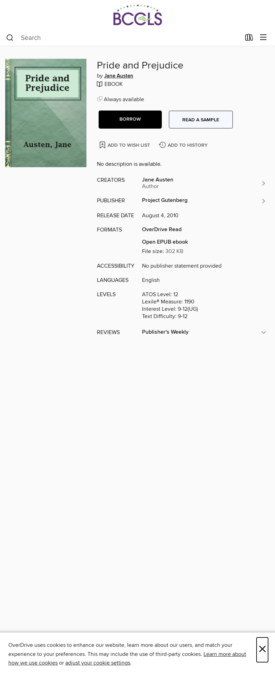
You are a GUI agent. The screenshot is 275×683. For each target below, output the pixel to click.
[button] (130, 120)
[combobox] (123, 38)
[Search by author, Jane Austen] (204, 183)
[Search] (10, 37)
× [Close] (262, 650)
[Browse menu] (263, 37)
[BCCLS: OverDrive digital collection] (137, 14)
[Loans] (249, 39)
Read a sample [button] (200, 120)
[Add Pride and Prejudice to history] (184, 145)
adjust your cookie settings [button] (97, 662)
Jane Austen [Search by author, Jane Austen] (118, 76)
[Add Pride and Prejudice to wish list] (125, 144)
